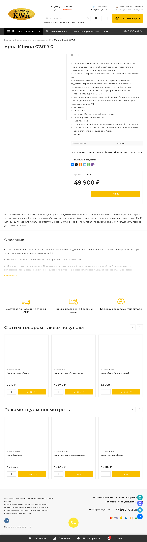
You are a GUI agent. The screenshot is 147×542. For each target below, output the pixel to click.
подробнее (10, 275)
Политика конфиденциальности (124, 501)
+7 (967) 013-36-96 (61, 6)
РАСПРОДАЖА (133, 31)
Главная (8, 40)
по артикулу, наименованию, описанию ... (69, 22)
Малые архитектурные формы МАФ (33, 40)
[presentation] (133, 327)
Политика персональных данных (17, 527)
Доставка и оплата (56, 31)
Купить (115, 194)
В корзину (32, 392)
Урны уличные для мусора (129, 152)
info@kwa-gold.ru (99, 9)
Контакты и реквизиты (86, 31)
